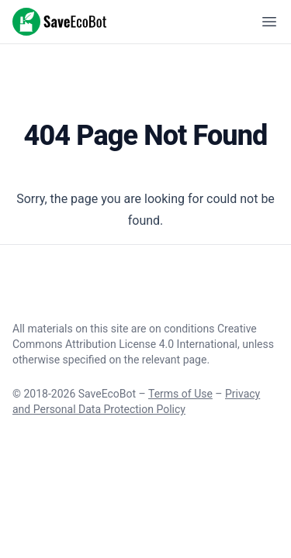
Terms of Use (180, 394)
